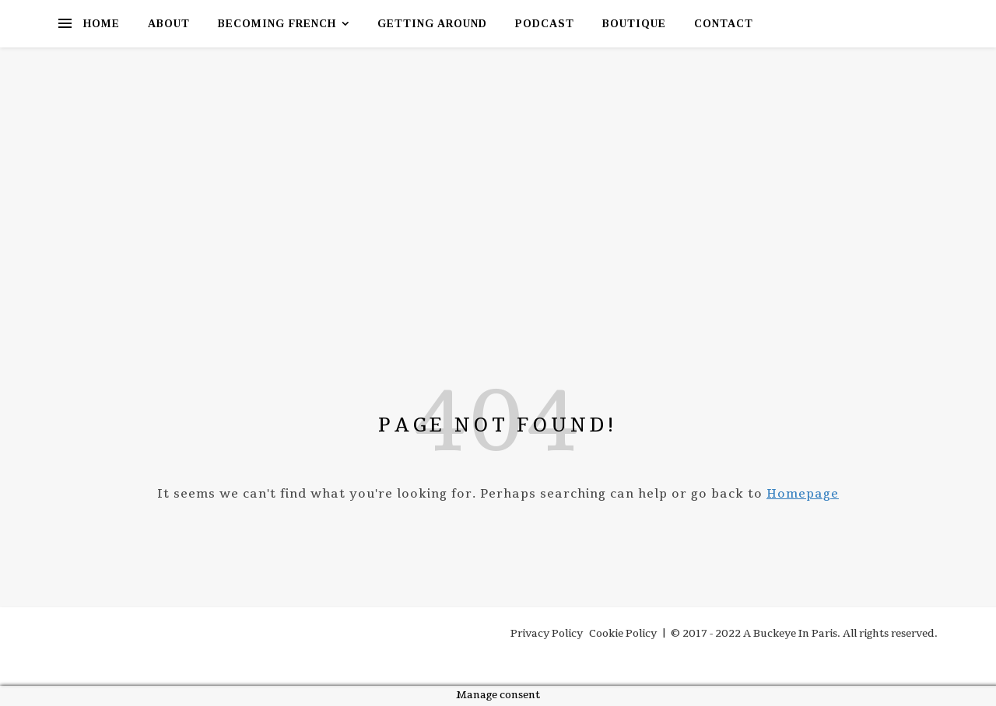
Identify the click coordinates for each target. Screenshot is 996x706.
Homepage (802, 494)
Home (101, 24)
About (169, 24)
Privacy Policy (546, 634)
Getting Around (432, 24)
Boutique (634, 24)
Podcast (544, 24)
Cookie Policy (623, 634)
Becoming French (277, 24)
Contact (723, 24)
